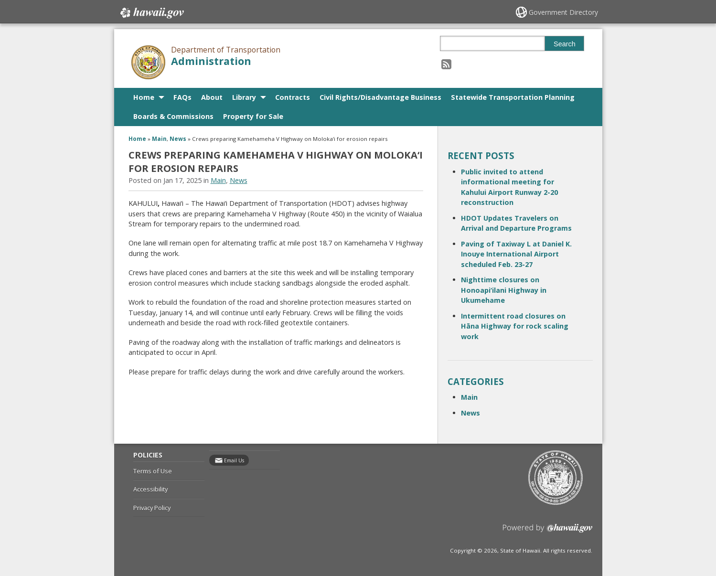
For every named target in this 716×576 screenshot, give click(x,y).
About (212, 97)
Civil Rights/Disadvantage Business (380, 97)
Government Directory (563, 12)
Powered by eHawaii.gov (547, 532)
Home (143, 97)
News (178, 138)
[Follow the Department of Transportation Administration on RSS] (446, 64)
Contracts (292, 97)
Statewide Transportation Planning (513, 97)
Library (244, 97)
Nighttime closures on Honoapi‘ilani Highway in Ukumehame (503, 290)
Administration (211, 60)
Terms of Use (152, 471)
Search (565, 44)
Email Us (234, 460)
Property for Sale (253, 116)
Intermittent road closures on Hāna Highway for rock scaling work (514, 326)
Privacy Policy (152, 507)
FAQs (182, 97)
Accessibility (150, 489)
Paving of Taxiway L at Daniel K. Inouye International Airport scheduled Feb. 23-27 (516, 254)
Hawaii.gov (151, 13)
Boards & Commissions (173, 116)
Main (159, 138)
